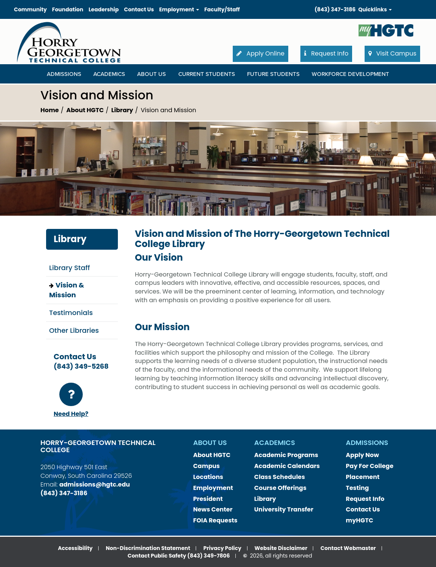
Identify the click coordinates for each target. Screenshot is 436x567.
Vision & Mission (66, 290)
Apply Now (362, 455)
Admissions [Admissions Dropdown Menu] (64, 74)
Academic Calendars (287, 466)
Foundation (67, 9)
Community (30, 9)
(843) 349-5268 (81, 366)
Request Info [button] (326, 53)
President (208, 498)
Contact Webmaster (348, 548)
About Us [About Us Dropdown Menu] (151, 74)
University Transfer (284, 509)
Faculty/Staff (222, 9)
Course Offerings (280, 488)
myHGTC (359, 520)
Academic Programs (286, 455)
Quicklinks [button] (375, 9)
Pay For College (369, 466)
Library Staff (69, 267)
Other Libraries (74, 330)
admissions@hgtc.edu (94, 484)
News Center (212, 509)
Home (49, 110)
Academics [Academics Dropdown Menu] (109, 74)
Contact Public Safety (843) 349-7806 (179, 555)
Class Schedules (279, 477)
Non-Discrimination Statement (148, 548)
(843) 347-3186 (335, 9)
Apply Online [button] (260, 53)
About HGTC (85, 110)
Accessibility (75, 548)
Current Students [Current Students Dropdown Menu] (206, 74)
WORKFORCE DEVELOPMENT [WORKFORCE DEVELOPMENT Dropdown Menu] (350, 74)
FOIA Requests (215, 520)
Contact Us (139, 9)
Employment (213, 488)
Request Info (365, 498)
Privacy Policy (222, 548)
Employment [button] (179, 9)
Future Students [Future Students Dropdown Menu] (273, 74)
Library (122, 110)
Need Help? (71, 400)
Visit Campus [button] (392, 53)
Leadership (103, 9)
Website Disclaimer (281, 548)
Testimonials (71, 312)
